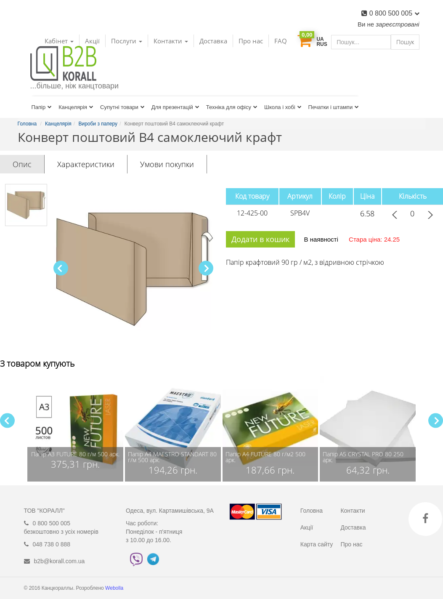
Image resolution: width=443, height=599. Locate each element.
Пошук (405, 42)
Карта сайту (316, 544)
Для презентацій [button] (175, 107)
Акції (306, 527)
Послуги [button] (126, 41)
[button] (206, 268)
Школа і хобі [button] (283, 107)
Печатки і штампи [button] (333, 107)
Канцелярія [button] (75, 107)
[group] (75, 429)
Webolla (115, 588)
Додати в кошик (260, 239)
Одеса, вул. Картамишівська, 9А (170, 510)
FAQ (280, 41)
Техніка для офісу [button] (231, 107)
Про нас (251, 41)
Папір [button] (42, 107)
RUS (321, 44)
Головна (311, 510)
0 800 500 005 (394, 13)
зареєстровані (397, 24)
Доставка (213, 41)
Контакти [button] (171, 41)
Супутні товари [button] (122, 107)
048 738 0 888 (52, 544)
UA (320, 39)
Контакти (352, 510)
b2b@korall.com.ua (59, 561)
